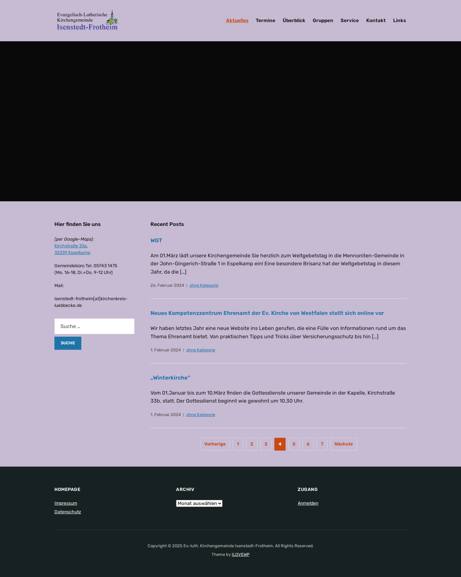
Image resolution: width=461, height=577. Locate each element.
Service (350, 20)
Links (399, 20)
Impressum (65, 503)
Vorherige (215, 444)
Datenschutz (67, 512)
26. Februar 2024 (167, 285)
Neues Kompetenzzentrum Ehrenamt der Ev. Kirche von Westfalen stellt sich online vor (273, 313)
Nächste (344, 444)
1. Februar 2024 (165, 350)
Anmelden (308, 503)
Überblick (294, 20)
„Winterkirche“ (171, 377)
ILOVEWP (240, 554)
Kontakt (376, 20)
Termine (265, 20)
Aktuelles (237, 20)
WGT (156, 240)
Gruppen (323, 20)
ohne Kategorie (204, 285)
